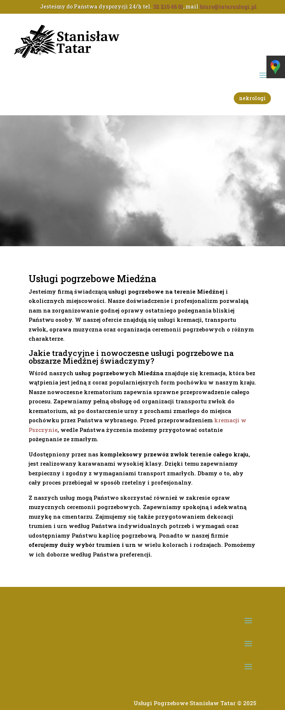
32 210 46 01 (168, 6)
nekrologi (252, 98)
